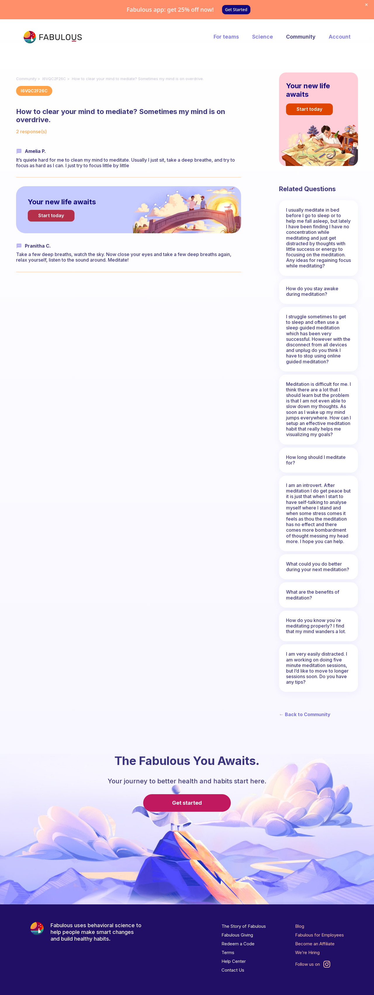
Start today (51, 215)
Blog (299, 926)
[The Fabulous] (52, 37)
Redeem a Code (237, 943)
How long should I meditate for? (316, 460)
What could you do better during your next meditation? (317, 566)
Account (340, 37)
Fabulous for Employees (319, 935)
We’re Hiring (307, 952)
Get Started (236, 9)
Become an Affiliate (315, 943)
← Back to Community (304, 714)
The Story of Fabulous (243, 926)
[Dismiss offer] (366, 4)
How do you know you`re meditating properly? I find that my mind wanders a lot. (316, 625)
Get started (187, 803)
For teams (226, 37)
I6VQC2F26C (54, 78)
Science (262, 37)
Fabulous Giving (237, 935)
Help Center (233, 961)
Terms (227, 952)
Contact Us (232, 970)
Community (301, 37)
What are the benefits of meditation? (312, 594)
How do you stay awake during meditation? (312, 291)
